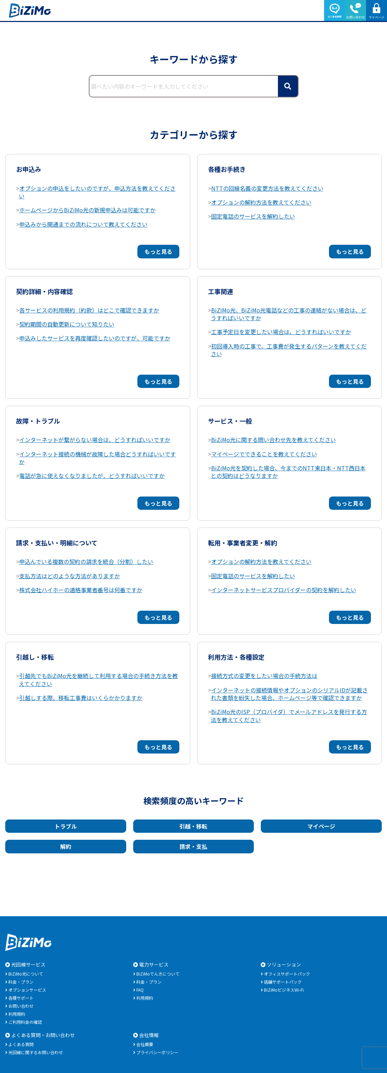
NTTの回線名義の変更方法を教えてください (267, 188)
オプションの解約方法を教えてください (261, 202)
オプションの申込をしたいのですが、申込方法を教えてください (97, 192)
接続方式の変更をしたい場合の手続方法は (264, 675)
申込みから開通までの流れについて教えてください (83, 224)
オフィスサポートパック (287, 974)
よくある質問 (21, 1044)
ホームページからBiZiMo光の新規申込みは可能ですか (87, 210)
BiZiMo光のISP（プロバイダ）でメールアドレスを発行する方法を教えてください (289, 715)
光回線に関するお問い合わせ (35, 1052)
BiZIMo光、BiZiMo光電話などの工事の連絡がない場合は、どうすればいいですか (288, 314)
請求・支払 (193, 846)
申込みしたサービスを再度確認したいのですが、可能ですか (94, 338)
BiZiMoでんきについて (157, 974)
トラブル (66, 826)
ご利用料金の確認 (25, 1022)
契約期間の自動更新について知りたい (66, 324)
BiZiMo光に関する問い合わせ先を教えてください (273, 439)
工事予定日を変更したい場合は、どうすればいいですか (281, 332)
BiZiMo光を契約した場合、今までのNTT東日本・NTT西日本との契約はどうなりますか (288, 472)
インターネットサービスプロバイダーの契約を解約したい (283, 590)
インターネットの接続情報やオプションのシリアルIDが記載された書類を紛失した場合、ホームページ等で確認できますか (289, 694)
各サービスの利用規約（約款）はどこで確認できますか (89, 310)
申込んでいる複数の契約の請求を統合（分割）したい (86, 561)
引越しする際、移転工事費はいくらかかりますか (80, 697)
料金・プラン (21, 982)
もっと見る (158, 251)
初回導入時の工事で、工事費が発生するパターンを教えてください (289, 350)
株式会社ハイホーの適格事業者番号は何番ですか (80, 590)
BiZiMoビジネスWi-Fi (284, 990)
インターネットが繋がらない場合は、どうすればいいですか (94, 439)
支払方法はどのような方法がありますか (69, 576)
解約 (65, 846)
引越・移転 (193, 826)
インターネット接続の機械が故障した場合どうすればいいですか (97, 458)
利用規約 (16, 1014)
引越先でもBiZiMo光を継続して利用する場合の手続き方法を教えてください (98, 679)
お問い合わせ (21, 1006)
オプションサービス (27, 990)
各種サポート (21, 998)
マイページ (321, 826)
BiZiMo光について (25, 974)
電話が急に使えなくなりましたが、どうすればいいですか (92, 475)
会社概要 (144, 1044)
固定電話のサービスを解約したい (253, 216)
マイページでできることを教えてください (264, 454)
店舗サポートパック (283, 982)
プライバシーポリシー (157, 1052)
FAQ (140, 990)
